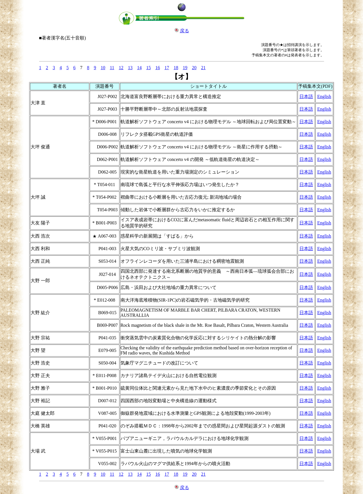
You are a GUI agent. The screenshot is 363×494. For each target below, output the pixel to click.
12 (121, 67)
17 (167, 67)
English (324, 96)
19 (185, 67)
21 (203, 67)
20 (194, 67)
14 (139, 67)
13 (130, 67)
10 (103, 67)
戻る (184, 30)
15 (148, 67)
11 (112, 67)
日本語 (306, 96)
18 (176, 67)
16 (157, 67)
